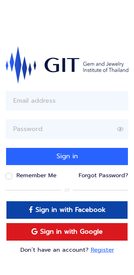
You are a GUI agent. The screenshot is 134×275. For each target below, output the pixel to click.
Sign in (67, 156)
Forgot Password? (103, 175)
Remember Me (36, 175)
